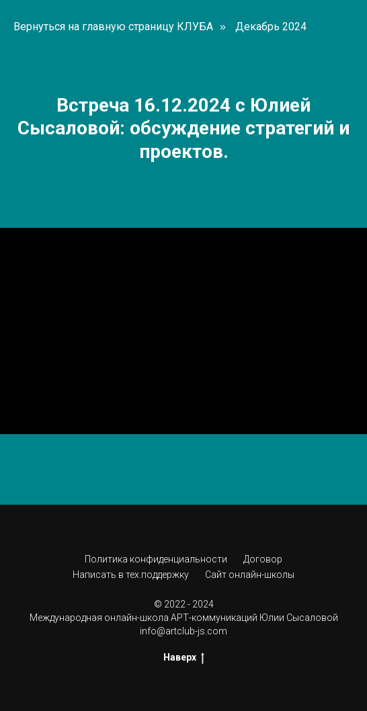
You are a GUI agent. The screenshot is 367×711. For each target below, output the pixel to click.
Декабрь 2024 (271, 26)
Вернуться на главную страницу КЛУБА (113, 26)
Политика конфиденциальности (156, 559)
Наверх (183, 658)
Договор (262, 559)
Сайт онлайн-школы (249, 574)
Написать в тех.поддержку (131, 574)
